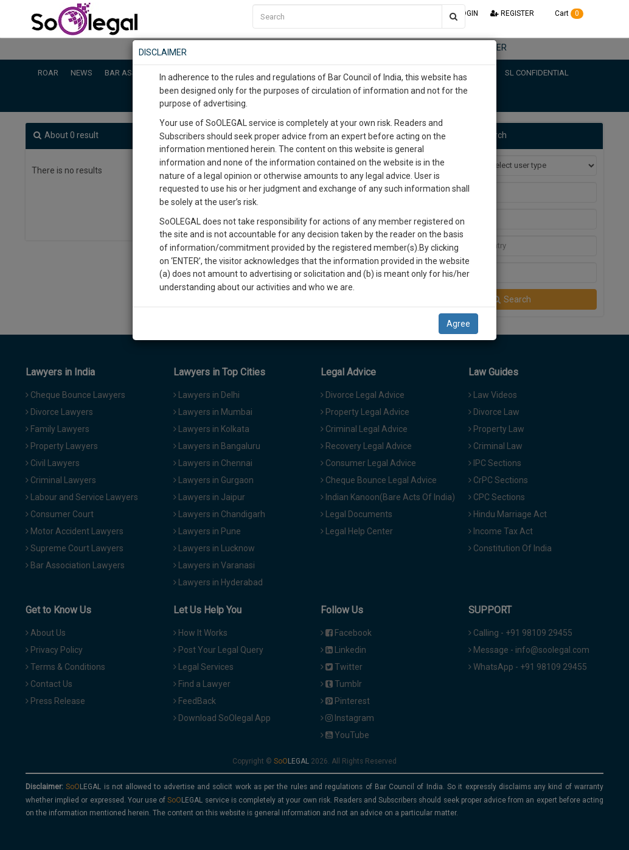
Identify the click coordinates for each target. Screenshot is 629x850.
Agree (458, 324)
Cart (564, 13)
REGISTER (512, 13)
